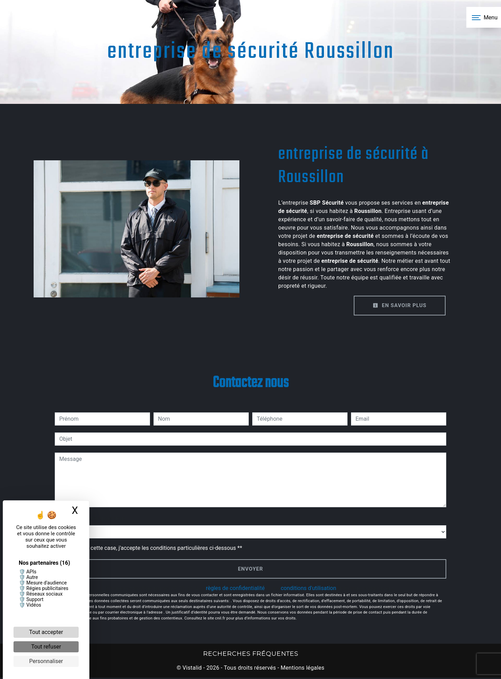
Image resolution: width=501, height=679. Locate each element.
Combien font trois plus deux (90, 518)
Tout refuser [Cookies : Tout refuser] (46, 646)
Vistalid (192, 669)
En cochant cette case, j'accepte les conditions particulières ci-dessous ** (152, 548)
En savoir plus (398, 305)
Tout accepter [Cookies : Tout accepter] (46, 632)
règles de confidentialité (235, 589)
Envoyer (250, 569)
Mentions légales (302, 669)
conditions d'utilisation (308, 589)
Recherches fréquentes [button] (250, 654)
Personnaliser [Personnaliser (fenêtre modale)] (46, 661)
